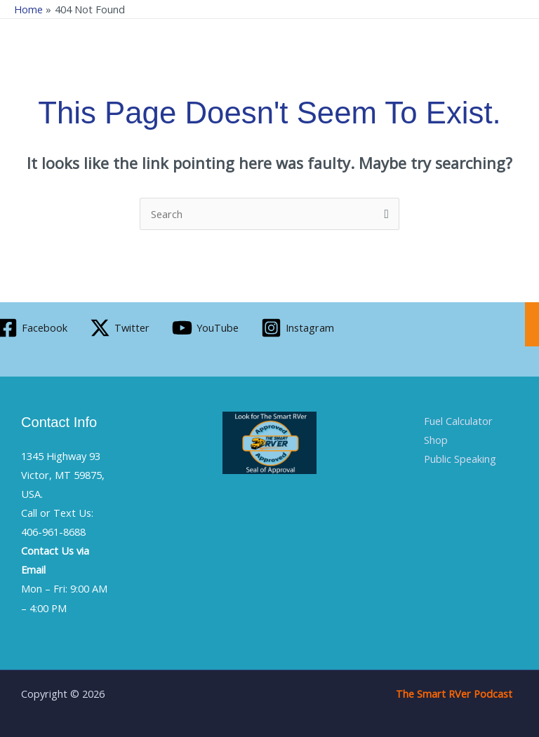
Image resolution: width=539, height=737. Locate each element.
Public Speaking (460, 459)
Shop (436, 440)
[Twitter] (119, 327)
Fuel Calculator (458, 421)
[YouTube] (205, 327)
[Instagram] (297, 327)
